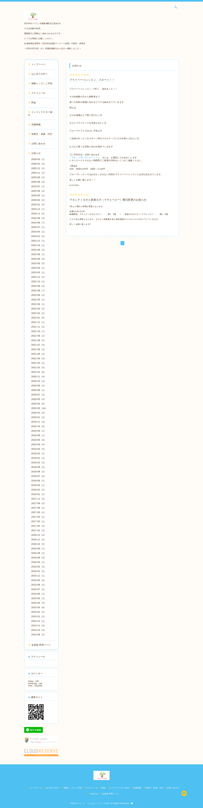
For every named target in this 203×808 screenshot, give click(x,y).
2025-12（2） (38, 168)
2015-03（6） (38, 607)
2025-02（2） (38, 200)
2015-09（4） (38, 580)
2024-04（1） (38, 231)
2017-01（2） (38, 530)
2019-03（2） (38, 449)
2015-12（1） (38, 575)
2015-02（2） (38, 612)
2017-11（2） (38, 498)
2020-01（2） (38, 417)
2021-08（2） (38, 340)
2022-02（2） (38, 313)
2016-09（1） (38, 548)
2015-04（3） (38, 603)
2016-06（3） (38, 557)
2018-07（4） (38, 476)
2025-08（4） (38, 182)
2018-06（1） (38, 480)
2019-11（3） (38, 421)
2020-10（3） (38, 381)
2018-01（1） (38, 494)
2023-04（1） (38, 268)
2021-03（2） (38, 363)
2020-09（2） (38, 385)
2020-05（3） (38, 399)
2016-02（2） (38, 566)
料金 (32, 102)
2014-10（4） (38, 630)
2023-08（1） (38, 254)
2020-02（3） (38, 412)
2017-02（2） (38, 526)
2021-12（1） (38, 322)
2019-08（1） (38, 435)
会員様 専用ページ (40, 645)
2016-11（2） (38, 539)
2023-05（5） (38, 263)
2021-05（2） (38, 354)
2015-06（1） (38, 594)
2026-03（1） (38, 159)
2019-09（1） (38, 431)
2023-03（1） (38, 272)
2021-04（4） (38, 358)
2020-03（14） (39, 408)
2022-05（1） (38, 299)
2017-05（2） (38, 512)
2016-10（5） (38, 544)
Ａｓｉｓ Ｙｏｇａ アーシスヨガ (93, 803)
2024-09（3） (38, 218)
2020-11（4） (38, 376)
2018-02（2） (38, 489)
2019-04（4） (38, 444)
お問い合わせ (37, 143)
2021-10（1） (38, 331)
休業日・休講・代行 (40, 134)
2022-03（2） (38, 308)
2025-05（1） (38, 195)
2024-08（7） (38, 222)
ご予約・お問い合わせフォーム (84, 157)
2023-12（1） (38, 240)
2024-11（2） (38, 213)
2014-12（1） (38, 621)
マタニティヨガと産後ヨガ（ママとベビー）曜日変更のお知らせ (108, 199)
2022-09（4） (38, 286)
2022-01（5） (38, 317)
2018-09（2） (38, 467)
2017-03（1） (38, 521)
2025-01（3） (38, 204)
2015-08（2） (38, 584)
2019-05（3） (38, 440)
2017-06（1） (38, 507)
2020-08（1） (38, 390)
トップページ (37, 64)
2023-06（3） (38, 259)
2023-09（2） (38, 249)
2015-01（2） (38, 616)
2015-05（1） (38, 598)
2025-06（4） (38, 191)
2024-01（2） (38, 236)
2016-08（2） (38, 553)
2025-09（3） (38, 177)
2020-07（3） (38, 394)
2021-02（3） (38, 367)
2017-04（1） (38, 517)
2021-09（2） (38, 335)
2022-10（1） (38, 281)
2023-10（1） (38, 245)
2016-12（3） (38, 535)
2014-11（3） (38, 625)
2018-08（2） (38, 471)
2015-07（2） (38, 589)
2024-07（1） (38, 227)
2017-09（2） (38, 503)
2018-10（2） (38, 462)
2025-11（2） (38, 173)
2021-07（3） (38, 345)
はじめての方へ (38, 74)
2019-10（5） (38, 426)
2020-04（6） (38, 403)
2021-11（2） (38, 326)
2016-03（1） (38, 562)
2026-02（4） (38, 163)
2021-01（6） (38, 372)
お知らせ (35, 153)
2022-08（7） (38, 290)
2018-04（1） (38, 485)
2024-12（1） (38, 209)
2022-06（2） (38, 295)
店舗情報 (35, 124)
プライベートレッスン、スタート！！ (92, 79)
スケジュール (37, 93)
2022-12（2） (38, 277)
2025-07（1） (38, 186)
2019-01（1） (38, 458)
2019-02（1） (38, 453)
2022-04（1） (38, 304)
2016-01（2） (38, 571)
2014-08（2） (38, 634)
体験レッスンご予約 (40, 83)
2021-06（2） (38, 349)
